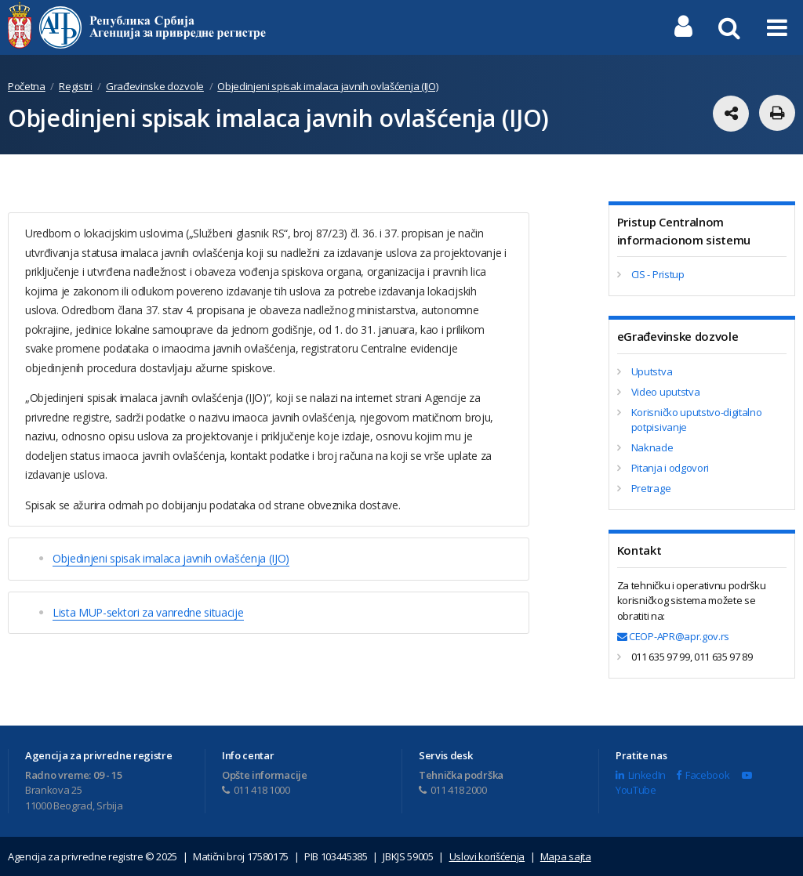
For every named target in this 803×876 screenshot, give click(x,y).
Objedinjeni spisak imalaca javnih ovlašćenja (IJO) (327, 86)
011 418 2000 (453, 790)
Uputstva (651, 371)
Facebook (702, 775)
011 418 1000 (256, 790)
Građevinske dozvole (155, 86)
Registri (75, 86)
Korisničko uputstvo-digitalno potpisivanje (696, 420)
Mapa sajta (565, 856)
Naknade (652, 447)
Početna (26, 86)
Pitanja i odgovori (670, 468)
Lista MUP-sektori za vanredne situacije (148, 612)
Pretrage (650, 488)
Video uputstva (665, 392)
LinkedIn (641, 775)
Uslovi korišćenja (487, 856)
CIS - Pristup (658, 274)
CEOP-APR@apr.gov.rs (673, 636)
